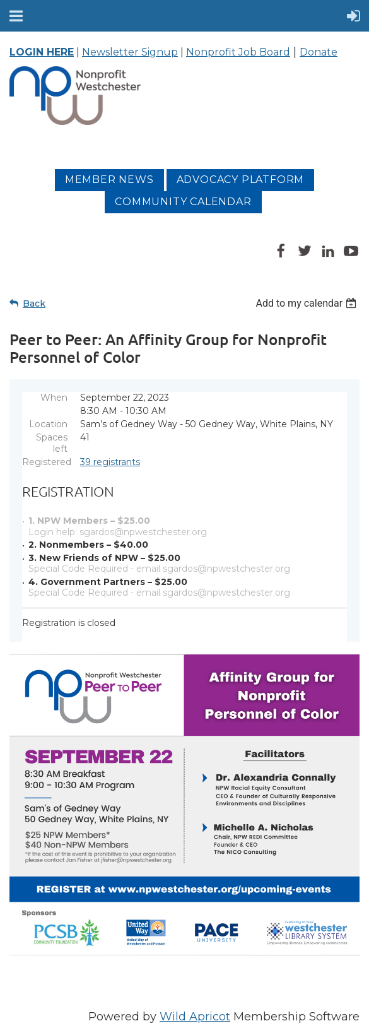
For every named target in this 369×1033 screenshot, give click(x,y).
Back (34, 303)
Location (48, 424)
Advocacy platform (241, 180)
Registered (44, 462)
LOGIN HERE (41, 52)
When (53, 397)
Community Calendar (183, 202)
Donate (318, 52)
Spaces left (51, 443)
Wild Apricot (195, 1017)
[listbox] (307, 303)
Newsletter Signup (130, 52)
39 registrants (110, 462)
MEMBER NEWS (109, 180)
